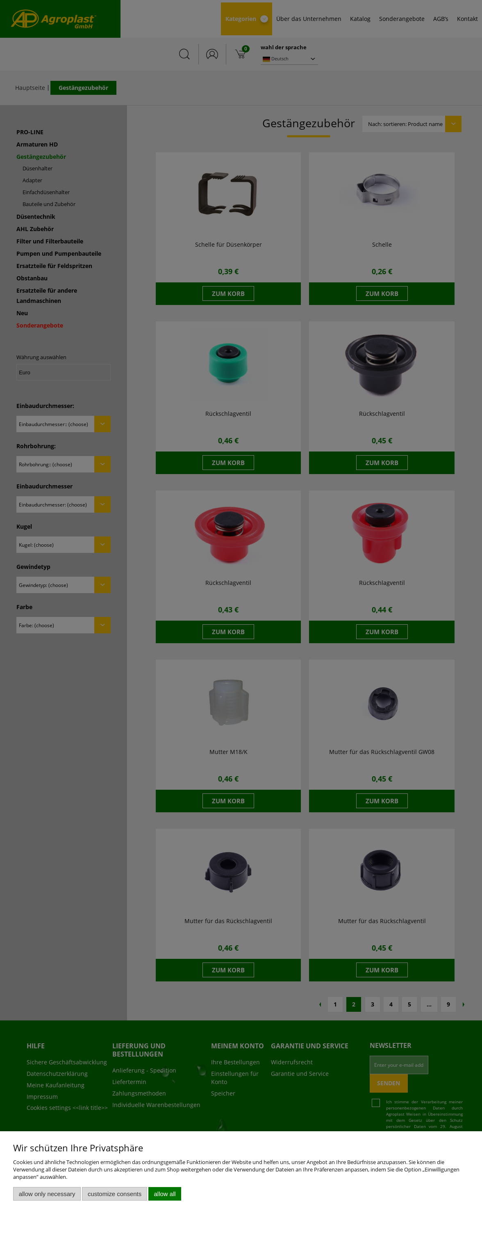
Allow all (165, 1193)
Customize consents (114, 1193)
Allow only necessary (47, 1193)
